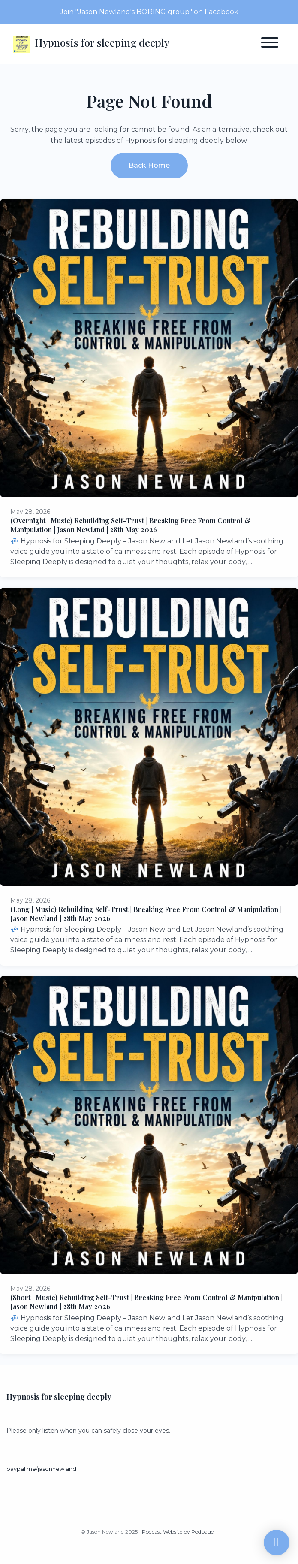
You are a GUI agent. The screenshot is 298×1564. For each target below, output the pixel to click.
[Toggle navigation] (270, 44)
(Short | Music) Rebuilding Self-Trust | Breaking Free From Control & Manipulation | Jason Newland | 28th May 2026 (146, 1302)
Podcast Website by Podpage (178, 1531)
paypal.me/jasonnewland (41, 1469)
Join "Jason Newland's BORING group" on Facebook (149, 12)
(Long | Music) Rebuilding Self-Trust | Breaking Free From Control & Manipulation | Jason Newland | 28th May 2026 (146, 914)
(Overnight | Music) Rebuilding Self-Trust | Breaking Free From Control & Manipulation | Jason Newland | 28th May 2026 (130, 525)
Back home (149, 165)
